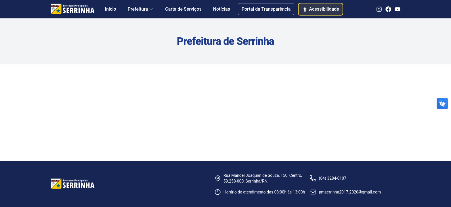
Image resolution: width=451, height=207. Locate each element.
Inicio (110, 9)
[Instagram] (379, 9)
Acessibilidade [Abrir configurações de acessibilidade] (320, 9)
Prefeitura (141, 9)
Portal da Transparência (266, 9)
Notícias (221, 9)
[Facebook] (388, 9)
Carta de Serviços (183, 9)
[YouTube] (397, 9)
